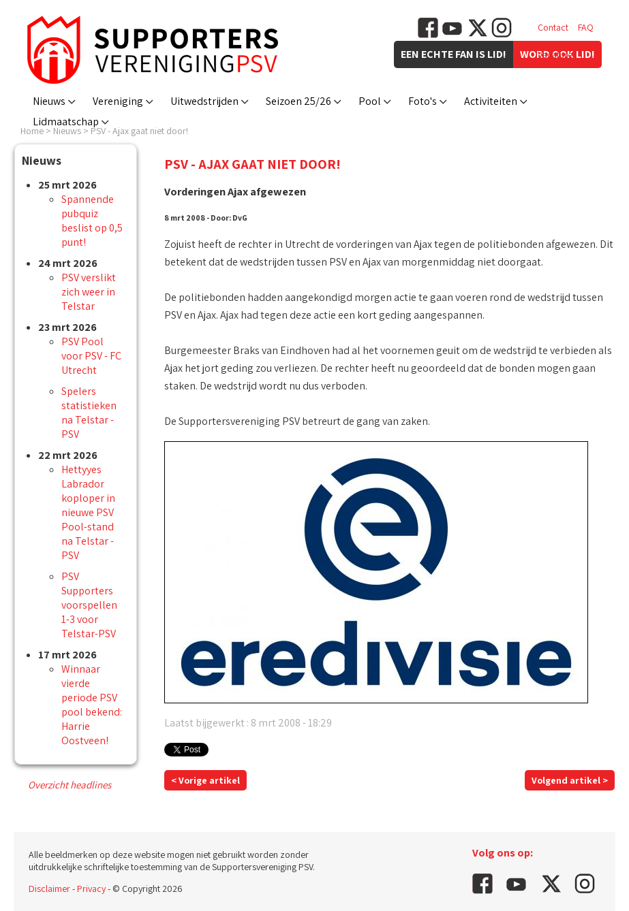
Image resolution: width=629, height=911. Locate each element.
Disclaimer (49, 888)
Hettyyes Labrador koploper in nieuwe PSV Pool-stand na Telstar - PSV (88, 512)
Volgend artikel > (570, 780)
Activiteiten (490, 101)
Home (32, 131)
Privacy (91, 888)
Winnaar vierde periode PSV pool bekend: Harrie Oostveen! (91, 705)
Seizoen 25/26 (298, 101)
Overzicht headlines (69, 784)
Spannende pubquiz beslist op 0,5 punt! (92, 220)
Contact (553, 27)
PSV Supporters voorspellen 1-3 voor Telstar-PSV (89, 605)
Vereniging (118, 101)
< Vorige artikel (205, 780)
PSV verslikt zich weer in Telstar (88, 291)
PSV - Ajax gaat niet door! (139, 131)
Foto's (422, 101)
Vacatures (557, 54)
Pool (369, 101)
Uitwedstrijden (204, 101)
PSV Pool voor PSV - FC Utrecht (91, 355)
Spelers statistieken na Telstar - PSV (89, 412)
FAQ (586, 27)
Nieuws (49, 101)
